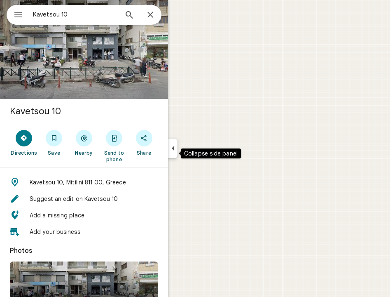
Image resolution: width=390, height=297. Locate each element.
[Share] (144, 142)
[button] (84, 182)
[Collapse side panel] (172, 148)
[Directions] (24, 142)
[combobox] (75, 14)
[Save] (54, 142)
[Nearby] (84, 142)
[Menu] (18, 15)
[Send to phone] (114, 145)
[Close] (150, 15)
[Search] (129, 15)
